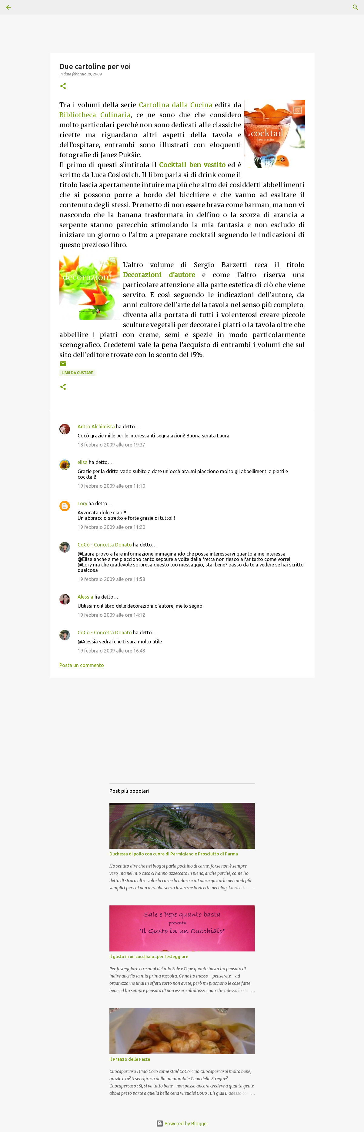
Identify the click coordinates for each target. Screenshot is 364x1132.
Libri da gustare (77, 373)
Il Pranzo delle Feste (129, 1059)
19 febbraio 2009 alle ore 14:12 (111, 615)
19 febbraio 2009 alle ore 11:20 (111, 527)
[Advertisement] (182, 736)
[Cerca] (25, 7)
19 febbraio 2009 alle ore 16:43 (111, 650)
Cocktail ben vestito (192, 165)
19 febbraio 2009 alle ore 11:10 (111, 486)
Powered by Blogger (182, 1123)
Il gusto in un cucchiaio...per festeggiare (148, 956)
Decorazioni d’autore (159, 275)
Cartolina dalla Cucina (175, 105)
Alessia (85, 596)
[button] (63, 86)
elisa (83, 462)
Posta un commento (81, 665)
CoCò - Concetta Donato (105, 544)
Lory (82, 503)
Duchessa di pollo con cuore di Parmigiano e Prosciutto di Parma (173, 853)
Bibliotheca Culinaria (95, 115)
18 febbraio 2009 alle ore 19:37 (111, 444)
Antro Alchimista (96, 426)
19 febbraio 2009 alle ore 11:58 (111, 579)
